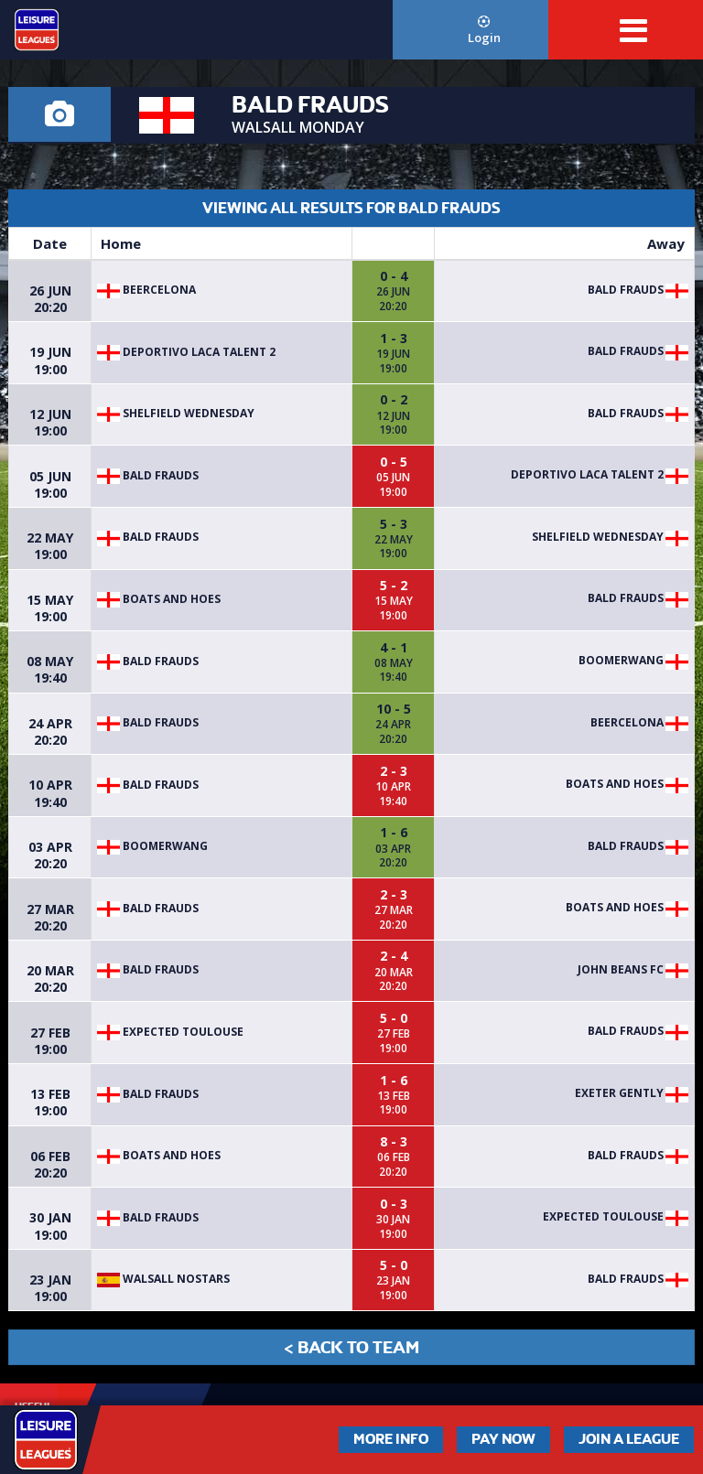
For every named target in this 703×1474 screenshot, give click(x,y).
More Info (390, 1439)
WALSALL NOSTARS (163, 1278)
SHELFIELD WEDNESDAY (175, 413)
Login (483, 31)
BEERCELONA (146, 289)
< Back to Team (351, 1347)
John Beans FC (621, 969)
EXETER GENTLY (619, 1093)
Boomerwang (621, 660)
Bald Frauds (626, 289)
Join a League (629, 1439)
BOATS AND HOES (159, 599)
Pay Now (503, 1439)
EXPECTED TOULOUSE (170, 1031)
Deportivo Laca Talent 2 (186, 352)
